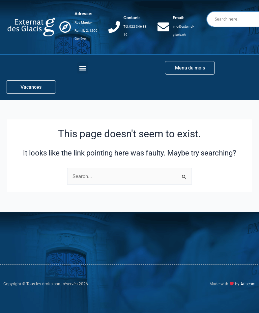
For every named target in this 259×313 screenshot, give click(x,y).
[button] (82, 68)
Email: (178, 17)
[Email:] (163, 27)
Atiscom (248, 284)
